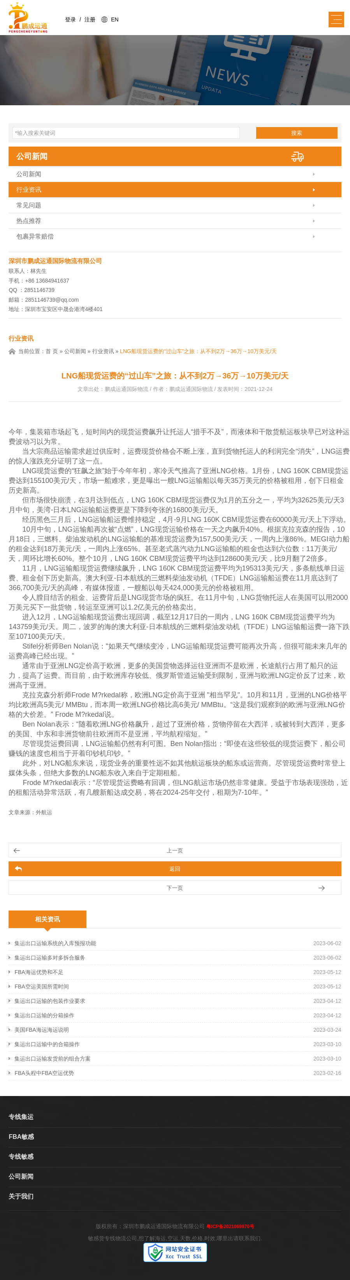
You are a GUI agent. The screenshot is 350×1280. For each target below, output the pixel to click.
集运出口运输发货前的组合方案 (52, 1058)
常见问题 (28, 205)
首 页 (52, 351)
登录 (70, 19)
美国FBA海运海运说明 (41, 1030)
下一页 (175, 888)
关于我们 (21, 1196)
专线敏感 (21, 1156)
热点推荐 (28, 220)
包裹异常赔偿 (35, 236)
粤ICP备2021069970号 (230, 1226)
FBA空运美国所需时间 (41, 986)
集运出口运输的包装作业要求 (49, 1001)
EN (114, 19)
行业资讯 (28, 189)
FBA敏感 (21, 1136)
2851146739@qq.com (52, 300)
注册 (89, 19)
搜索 (296, 133)
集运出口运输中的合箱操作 (47, 1044)
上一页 (175, 850)
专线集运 (21, 1117)
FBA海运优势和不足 (38, 972)
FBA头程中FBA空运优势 (44, 1073)
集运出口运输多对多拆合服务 (49, 958)
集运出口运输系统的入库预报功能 (55, 943)
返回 (174, 869)
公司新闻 (31, 156)
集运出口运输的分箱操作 (44, 1015)
